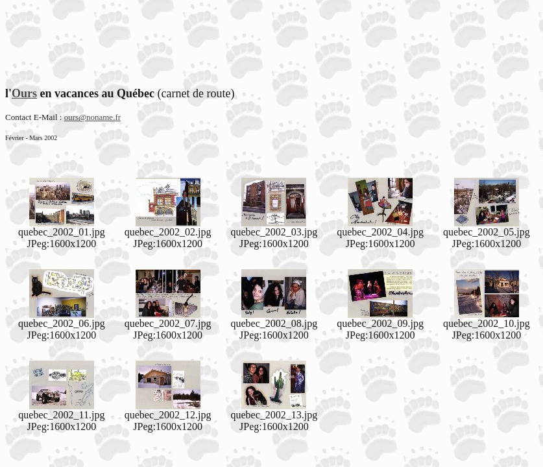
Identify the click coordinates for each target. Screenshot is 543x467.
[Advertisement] (272, 34)
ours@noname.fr (92, 117)
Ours (24, 93)
